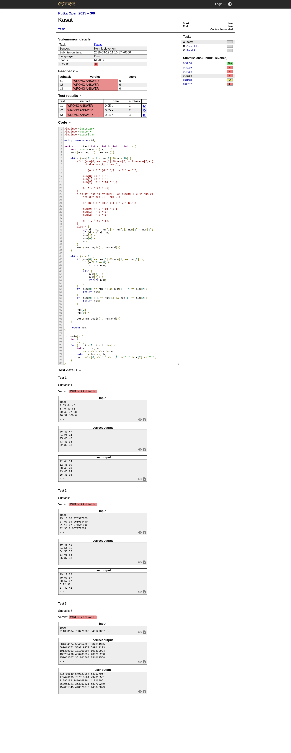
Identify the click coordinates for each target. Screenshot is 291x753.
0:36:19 (208, 67)
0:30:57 (208, 84)
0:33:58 (208, 75)
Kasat (98, 44)
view (140, 464)
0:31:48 (208, 79)
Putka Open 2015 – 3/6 (76, 13)
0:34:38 (208, 71)
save (144, 464)
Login (218, 4)
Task (61, 29)
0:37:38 (208, 63)
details (144, 106)
